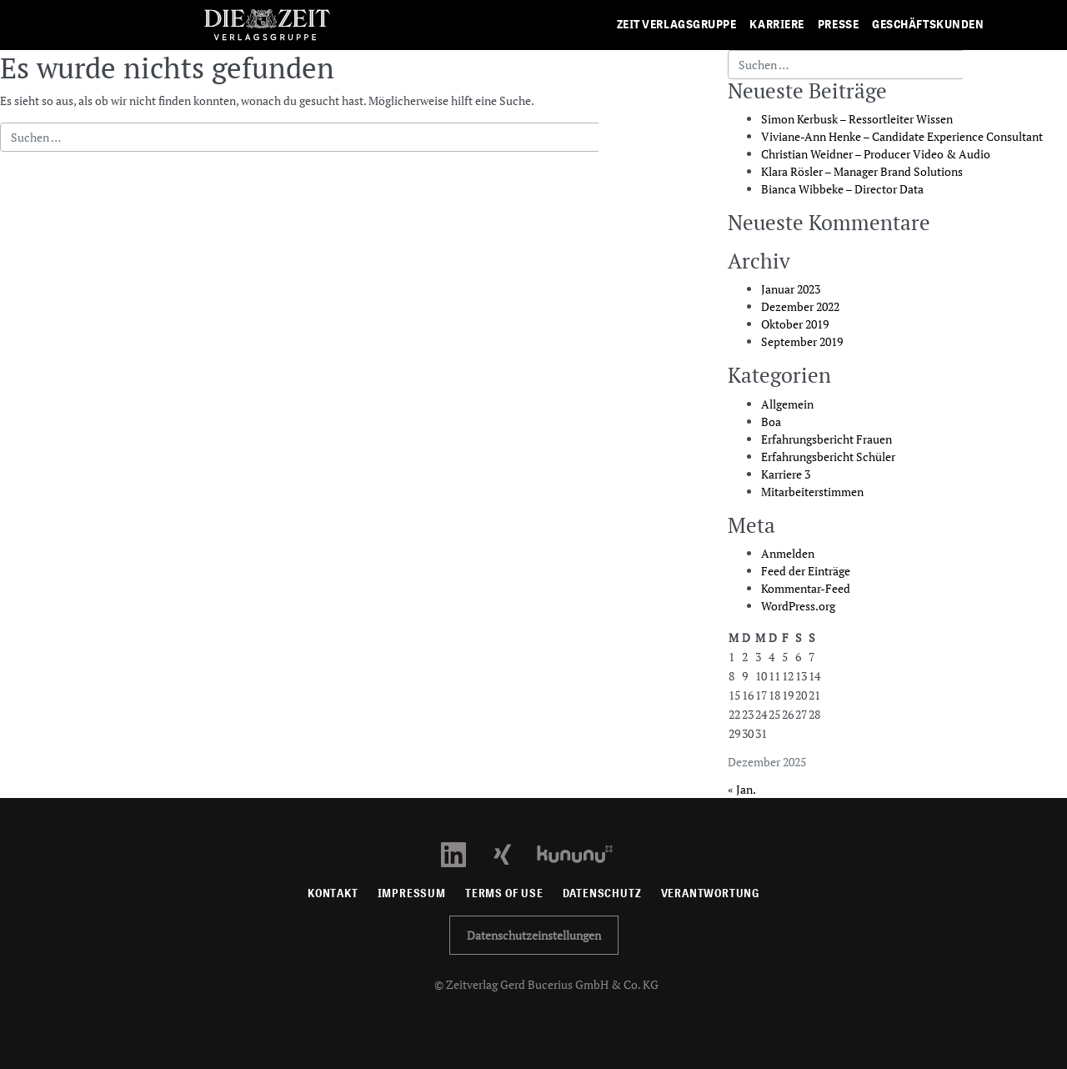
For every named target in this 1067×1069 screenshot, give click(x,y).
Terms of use (504, 893)
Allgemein (787, 404)
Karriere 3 (785, 474)
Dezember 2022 (800, 306)
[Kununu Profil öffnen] (583, 853)
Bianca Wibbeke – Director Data (842, 189)
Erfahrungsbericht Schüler (828, 456)
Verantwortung (710, 893)
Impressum (412, 893)
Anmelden (787, 553)
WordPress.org (798, 606)
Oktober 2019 (795, 324)
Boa (771, 421)
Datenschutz (602, 893)
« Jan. (741, 789)
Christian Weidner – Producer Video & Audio (875, 154)
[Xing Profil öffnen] (512, 853)
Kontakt (333, 893)
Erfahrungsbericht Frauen (826, 439)
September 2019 (802, 341)
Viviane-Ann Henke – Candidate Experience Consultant (902, 136)
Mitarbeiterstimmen (812, 491)
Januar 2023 (790, 289)
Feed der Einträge (805, 571)
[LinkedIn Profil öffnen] (463, 853)
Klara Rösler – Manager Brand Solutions (862, 171)
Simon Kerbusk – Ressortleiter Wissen (857, 119)
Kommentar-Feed (805, 588)
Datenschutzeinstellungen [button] (534, 935)
